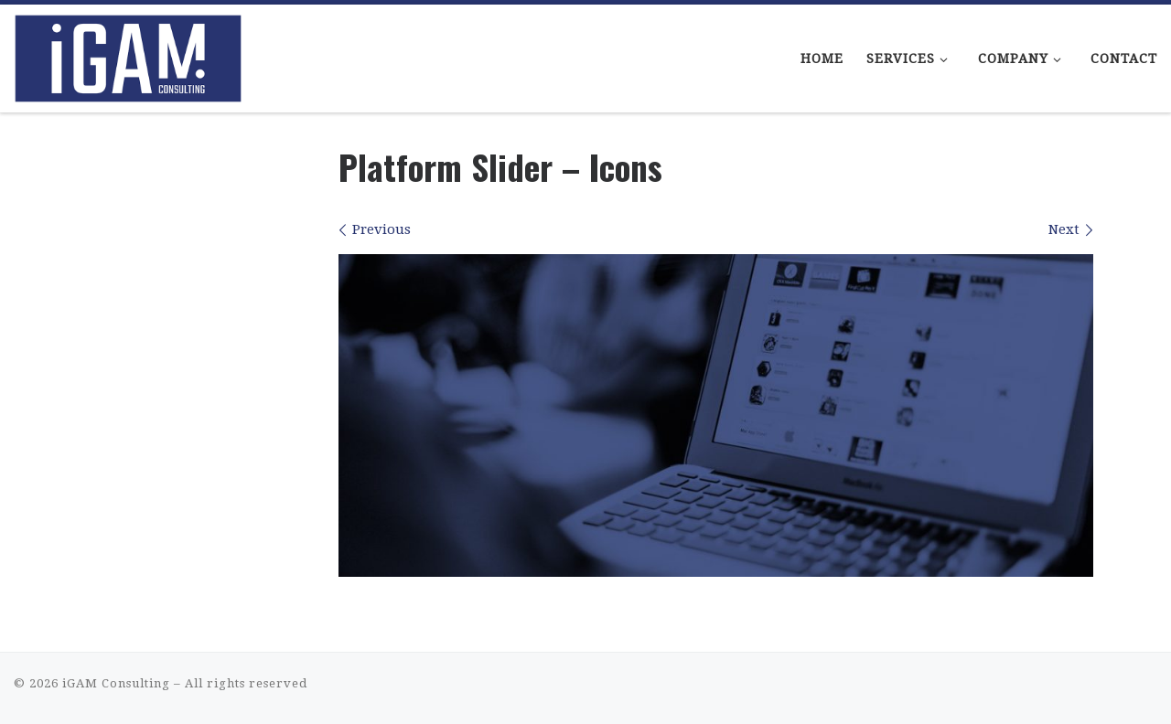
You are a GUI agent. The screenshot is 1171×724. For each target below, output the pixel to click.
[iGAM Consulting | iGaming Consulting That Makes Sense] (128, 52)
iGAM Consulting (116, 683)
